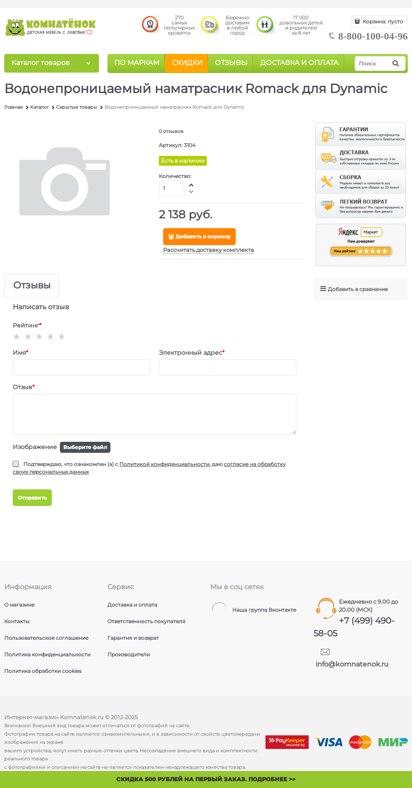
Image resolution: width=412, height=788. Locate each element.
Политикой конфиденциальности (164, 464)
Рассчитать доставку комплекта (208, 249)
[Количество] (172, 188)
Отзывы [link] (32, 286)
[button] (191, 184)
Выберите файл (85, 447)
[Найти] (396, 63)
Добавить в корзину (203, 236)
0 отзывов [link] (171, 131)
